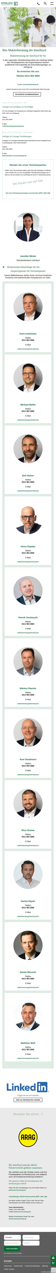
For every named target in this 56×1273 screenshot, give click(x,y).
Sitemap (45, 1266)
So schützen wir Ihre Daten (13, 1253)
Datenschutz (18, 1266)
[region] (28, 669)
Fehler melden (9, 1269)
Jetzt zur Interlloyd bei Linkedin (28, 1100)
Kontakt (8, 1261)
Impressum (8, 1266)
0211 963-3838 (19, 1209)
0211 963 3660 (32, 76)
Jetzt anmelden (12, 1249)
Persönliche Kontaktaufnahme (27, 94)
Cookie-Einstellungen (32, 1266)
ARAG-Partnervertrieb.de (17, 1219)
